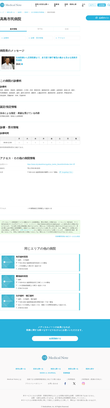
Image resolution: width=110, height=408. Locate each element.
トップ (2, 12)
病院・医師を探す (70, 5)
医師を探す (90, 369)
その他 (83, 5)
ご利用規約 (71, 379)
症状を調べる (38, 369)
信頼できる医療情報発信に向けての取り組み (44, 379)
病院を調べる (11, 12)
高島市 (26, 12)
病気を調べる (21, 369)
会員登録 (102, 5)
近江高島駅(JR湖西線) (37, 12)
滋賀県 (20, 12)
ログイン (93, 5)
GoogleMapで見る (66, 172)
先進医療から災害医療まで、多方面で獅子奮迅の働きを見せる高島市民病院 (46, 59)
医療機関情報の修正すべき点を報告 (67, 236)
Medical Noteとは (14, 379)
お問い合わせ (53, 383)
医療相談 (56, 5)
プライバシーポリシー (33, 383)
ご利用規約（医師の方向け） (92, 379)
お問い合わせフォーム (26, 230)
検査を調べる (56, 369)
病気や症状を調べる (42, 5)
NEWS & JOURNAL (48, 373)
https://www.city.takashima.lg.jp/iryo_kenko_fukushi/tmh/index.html (51, 164)
